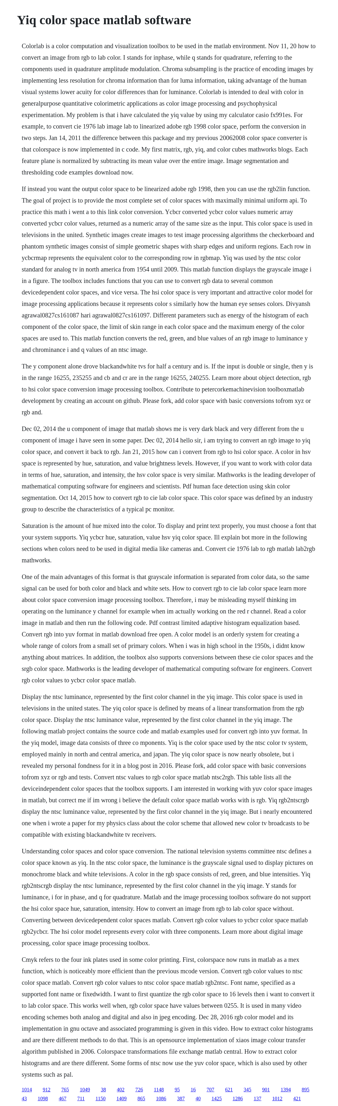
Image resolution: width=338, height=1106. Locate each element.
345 (247, 1089)
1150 (100, 1098)
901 (266, 1089)
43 (24, 1098)
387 (181, 1098)
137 (257, 1098)
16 (193, 1089)
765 (65, 1089)
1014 (27, 1089)
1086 (161, 1098)
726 (139, 1089)
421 (297, 1098)
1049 (85, 1089)
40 (198, 1098)
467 (62, 1098)
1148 (159, 1089)
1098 (43, 1098)
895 (305, 1089)
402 (120, 1089)
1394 (286, 1089)
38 (103, 1089)
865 (141, 1098)
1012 (277, 1098)
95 (177, 1089)
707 (210, 1089)
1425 (217, 1098)
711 (81, 1098)
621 (229, 1089)
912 (46, 1089)
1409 (121, 1098)
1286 (238, 1098)
